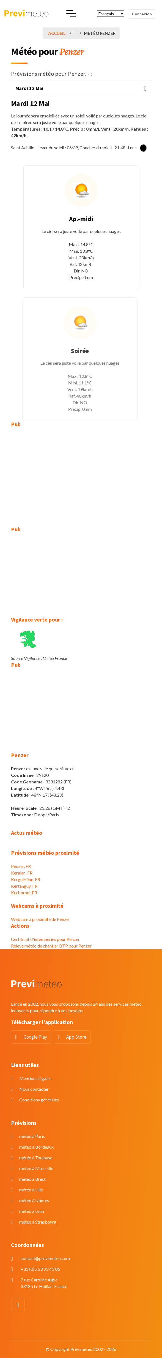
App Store (76, 1037)
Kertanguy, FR (24, 886)
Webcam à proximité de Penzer (40, 919)
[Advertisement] (81, 472)
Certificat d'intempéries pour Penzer (45, 939)
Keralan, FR (21, 872)
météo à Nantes (34, 1200)
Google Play (35, 1037)
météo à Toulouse (35, 1157)
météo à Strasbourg (37, 1221)
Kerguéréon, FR (25, 879)
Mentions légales (35, 1078)
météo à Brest (32, 1179)
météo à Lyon (31, 1211)
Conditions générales (39, 1099)
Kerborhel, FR (24, 892)
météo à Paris (32, 1136)
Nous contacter (34, 1089)
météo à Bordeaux (36, 1146)
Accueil (56, 33)
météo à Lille (31, 1189)
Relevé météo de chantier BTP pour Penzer (51, 945)
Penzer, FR (21, 866)
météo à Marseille (36, 1168)
